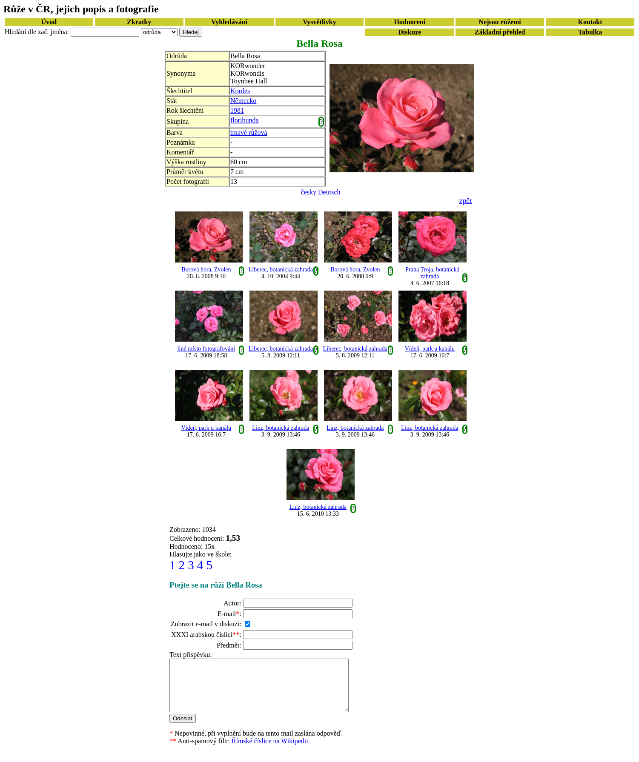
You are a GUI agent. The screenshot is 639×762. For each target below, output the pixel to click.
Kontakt (590, 22)
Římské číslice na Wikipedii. (271, 751)
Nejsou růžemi (500, 22)
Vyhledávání (229, 22)
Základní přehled (500, 32)
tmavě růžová (248, 132)
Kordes (240, 90)
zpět (465, 200)
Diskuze (409, 32)
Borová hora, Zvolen (206, 269)
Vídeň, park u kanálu (430, 348)
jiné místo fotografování (206, 348)
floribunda (244, 120)
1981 (237, 110)
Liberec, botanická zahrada (281, 269)
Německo (243, 100)
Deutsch (329, 192)
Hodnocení (409, 22)
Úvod (49, 22)
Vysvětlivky (319, 22)
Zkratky (139, 22)
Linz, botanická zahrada (280, 428)
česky (308, 192)
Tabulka (590, 32)
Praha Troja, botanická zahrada (432, 273)
